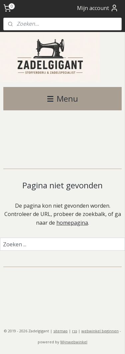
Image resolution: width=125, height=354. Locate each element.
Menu (62, 98)
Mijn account (97, 8)
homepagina (72, 222)
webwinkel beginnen (100, 330)
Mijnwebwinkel (73, 341)
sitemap (60, 330)
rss (74, 330)
